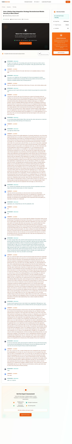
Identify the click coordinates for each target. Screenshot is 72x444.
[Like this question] (43, 54)
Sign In (68, 1)
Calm (6, 2)
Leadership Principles (46, 1)
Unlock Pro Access (25, 43)
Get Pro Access (25, 414)
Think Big (56, 17)
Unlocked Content (28, 1)
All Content (37, 1)
